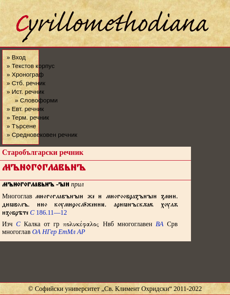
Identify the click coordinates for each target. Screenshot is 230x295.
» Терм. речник (28, 117)
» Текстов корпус (31, 65)
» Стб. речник (26, 82)
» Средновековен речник (42, 134)
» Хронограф (25, 74)
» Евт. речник (25, 108)
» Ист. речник (25, 91)
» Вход (16, 57)
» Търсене (21, 126)
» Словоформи (36, 100)
